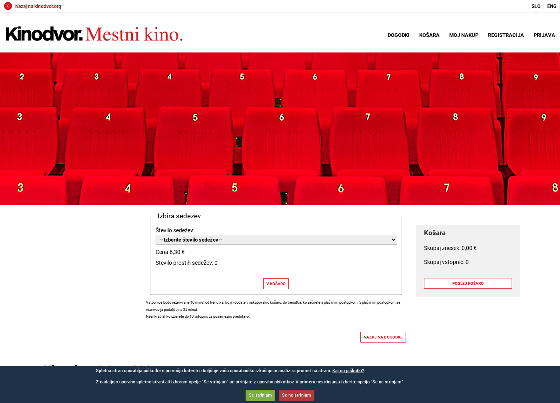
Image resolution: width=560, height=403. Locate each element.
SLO (536, 6)
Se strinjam (260, 395)
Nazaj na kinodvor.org (32, 6)
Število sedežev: (175, 230)
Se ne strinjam (296, 395)
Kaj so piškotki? (348, 370)
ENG (551, 6)
